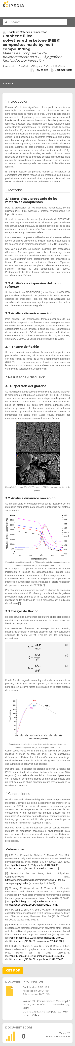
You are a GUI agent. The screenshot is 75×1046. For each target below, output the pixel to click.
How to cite (39, 70)
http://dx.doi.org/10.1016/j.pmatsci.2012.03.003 (34, 865)
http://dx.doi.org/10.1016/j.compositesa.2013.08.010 (36, 937)
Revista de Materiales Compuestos (27, 32)
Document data (61, 70)
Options (8, 84)
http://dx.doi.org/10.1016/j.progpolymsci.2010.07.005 (37, 956)
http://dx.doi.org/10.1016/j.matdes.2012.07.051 (34, 901)
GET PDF (13, 970)
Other (35, 1015)
